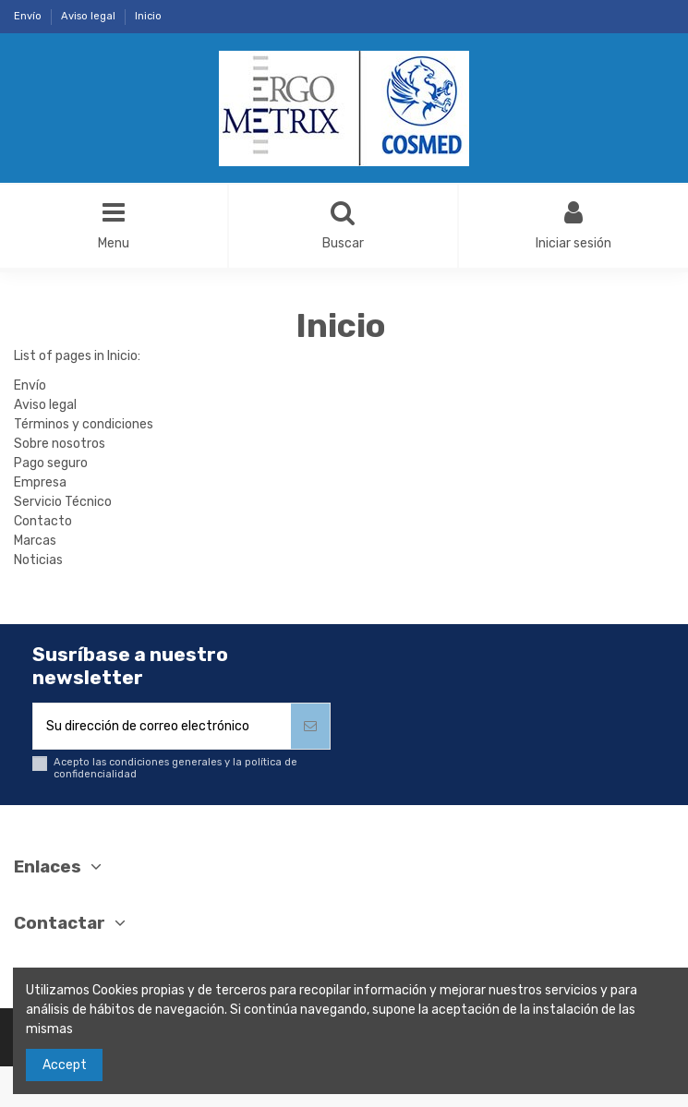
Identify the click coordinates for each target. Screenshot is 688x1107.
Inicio (148, 16)
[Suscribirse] (310, 726)
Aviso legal (89, 16)
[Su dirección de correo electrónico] (162, 726)
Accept (64, 1065)
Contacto (43, 521)
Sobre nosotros (59, 443)
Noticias (38, 560)
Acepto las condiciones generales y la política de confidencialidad (175, 768)
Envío (29, 16)
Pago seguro (51, 463)
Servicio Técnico (63, 502)
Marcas (35, 540)
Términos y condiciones (83, 424)
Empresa (40, 482)
